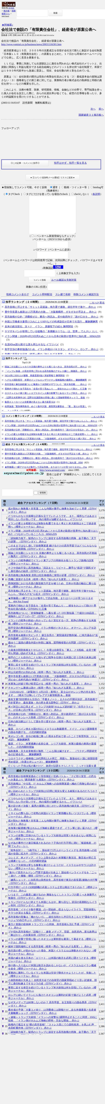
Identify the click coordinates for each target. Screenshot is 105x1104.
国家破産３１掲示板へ (91, 115)
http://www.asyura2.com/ (52, 477)
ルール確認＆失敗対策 (63, 287)
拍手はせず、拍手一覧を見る (70, 163)
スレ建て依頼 (62, 302)
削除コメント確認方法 (86, 302)
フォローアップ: (10, 128)
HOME (11, 8)
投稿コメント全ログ (17, 302)
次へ (93, 109)
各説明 (96, 194)
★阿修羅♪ (7, 24)
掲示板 (6, 11)
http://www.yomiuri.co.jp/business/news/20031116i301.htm (31, 44)
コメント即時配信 (42, 302)
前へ (101, 109)
